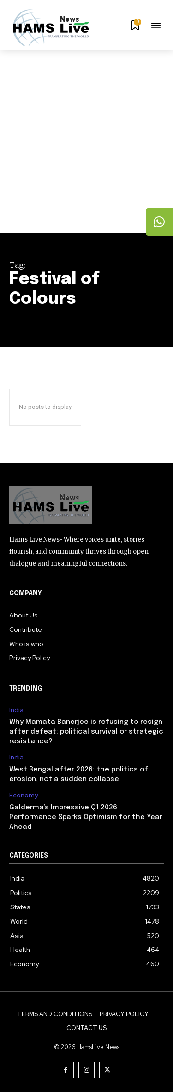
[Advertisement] (86, 141)
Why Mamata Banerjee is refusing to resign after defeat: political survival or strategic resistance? (86, 731)
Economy (23, 795)
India (16, 710)
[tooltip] (159, 222)
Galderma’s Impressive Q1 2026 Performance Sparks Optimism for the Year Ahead (85, 817)
